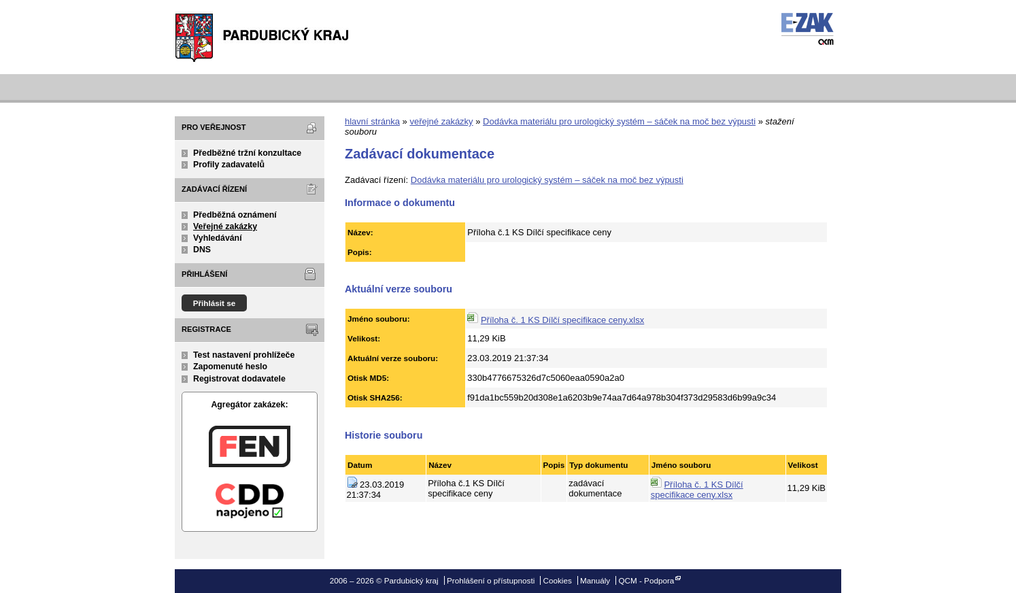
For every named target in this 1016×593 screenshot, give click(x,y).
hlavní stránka (372, 121)
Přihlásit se (214, 303)
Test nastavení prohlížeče (243, 355)
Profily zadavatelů (229, 164)
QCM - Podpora (646, 580)
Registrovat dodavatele (239, 379)
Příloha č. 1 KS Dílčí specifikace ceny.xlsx (562, 320)
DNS (202, 249)
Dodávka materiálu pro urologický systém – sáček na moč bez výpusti (619, 121)
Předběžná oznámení (235, 215)
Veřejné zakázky (225, 226)
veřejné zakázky (441, 121)
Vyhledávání (217, 238)
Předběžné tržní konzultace (247, 153)
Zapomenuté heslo (230, 366)
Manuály (595, 580)
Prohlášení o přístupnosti (491, 580)
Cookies (557, 580)
